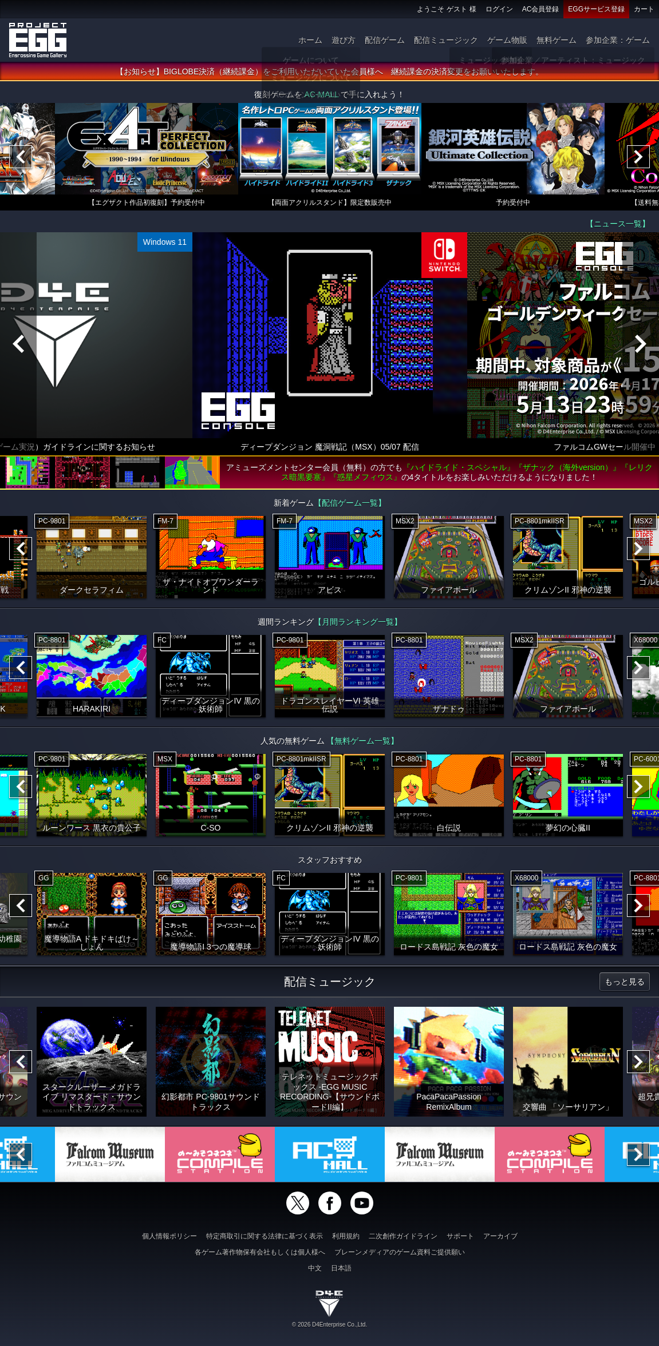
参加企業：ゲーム (618, 40)
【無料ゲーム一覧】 (362, 740)
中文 (315, 1268)
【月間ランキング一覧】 (358, 621)
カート (644, 9)
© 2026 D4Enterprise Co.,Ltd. (329, 1324)
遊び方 (344, 40)
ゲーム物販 (507, 40)
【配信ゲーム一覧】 (350, 502)
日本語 (341, 1268)
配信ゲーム (385, 40)
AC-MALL (321, 94)
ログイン (499, 9)
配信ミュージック (446, 40)
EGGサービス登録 (596, 9)
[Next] (638, 156)
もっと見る (625, 981)
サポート (460, 1236)
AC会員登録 (540, 9)
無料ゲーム (556, 40)
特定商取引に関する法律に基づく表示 (264, 1236)
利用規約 (346, 1236)
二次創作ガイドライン (403, 1236)
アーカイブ (500, 1236)
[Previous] (20, 156)
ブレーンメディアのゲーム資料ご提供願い (399, 1252)
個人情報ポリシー (169, 1236)
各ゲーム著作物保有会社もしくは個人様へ (260, 1252)
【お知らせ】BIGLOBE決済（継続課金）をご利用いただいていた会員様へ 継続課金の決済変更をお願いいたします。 (329, 71)
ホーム (310, 40)
